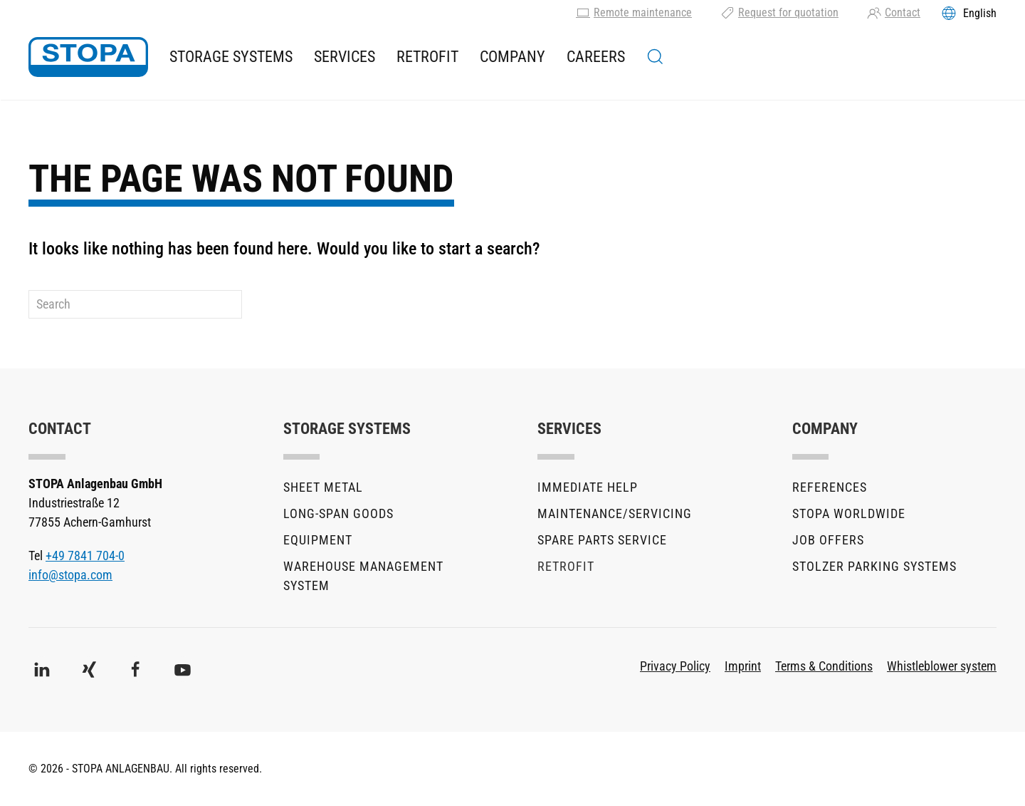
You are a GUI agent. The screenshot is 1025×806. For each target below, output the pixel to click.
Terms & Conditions (824, 665)
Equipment (317, 539)
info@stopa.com (70, 574)
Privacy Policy (675, 665)
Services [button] (344, 57)
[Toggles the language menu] (969, 13)
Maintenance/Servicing (614, 513)
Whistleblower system (942, 665)
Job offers (828, 539)
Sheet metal (323, 487)
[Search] (135, 304)
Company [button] (512, 57)
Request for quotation (779, 13)
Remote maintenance (634, 13)
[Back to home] (88, 57)
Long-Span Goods (338, 513)
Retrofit (427, 57)
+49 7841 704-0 (85, 555)
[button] (655, 57)
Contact (893, 13)
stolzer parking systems (874, 566)
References (829, 487)
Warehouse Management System (363, 576)
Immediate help (587, 487)
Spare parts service (602, 539)
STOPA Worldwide (848, 513)
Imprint (743, 665)
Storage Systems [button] (231, 57)
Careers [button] (596, 57)
